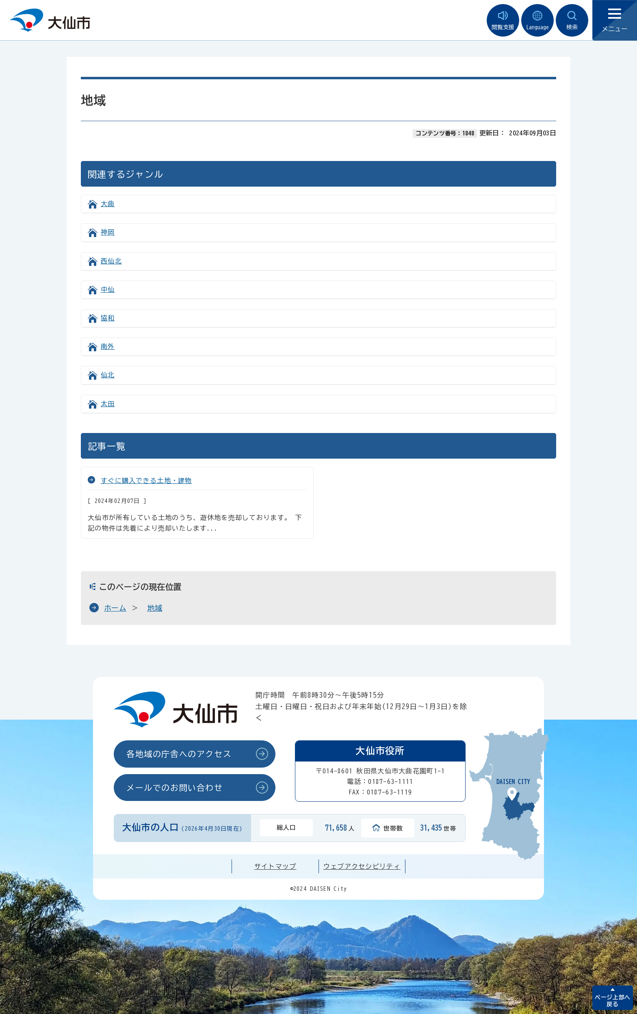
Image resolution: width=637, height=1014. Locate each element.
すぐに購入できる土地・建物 (146, 480)
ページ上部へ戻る (612, 1000)
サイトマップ (275, 866)
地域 (154, 607)
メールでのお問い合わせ (174, 787)
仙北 (108, 375)
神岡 (108, 232)
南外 (108, 346)
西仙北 (111, 261)
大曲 (108, 203)
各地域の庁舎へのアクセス (179, 754)
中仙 (108, 289)
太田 (108, 403)
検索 (572, 20)
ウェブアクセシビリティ (362, 866)
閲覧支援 (503, 20)
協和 (108, 318)
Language (537, 20)
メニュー (615, 20)
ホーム (115, 607)
